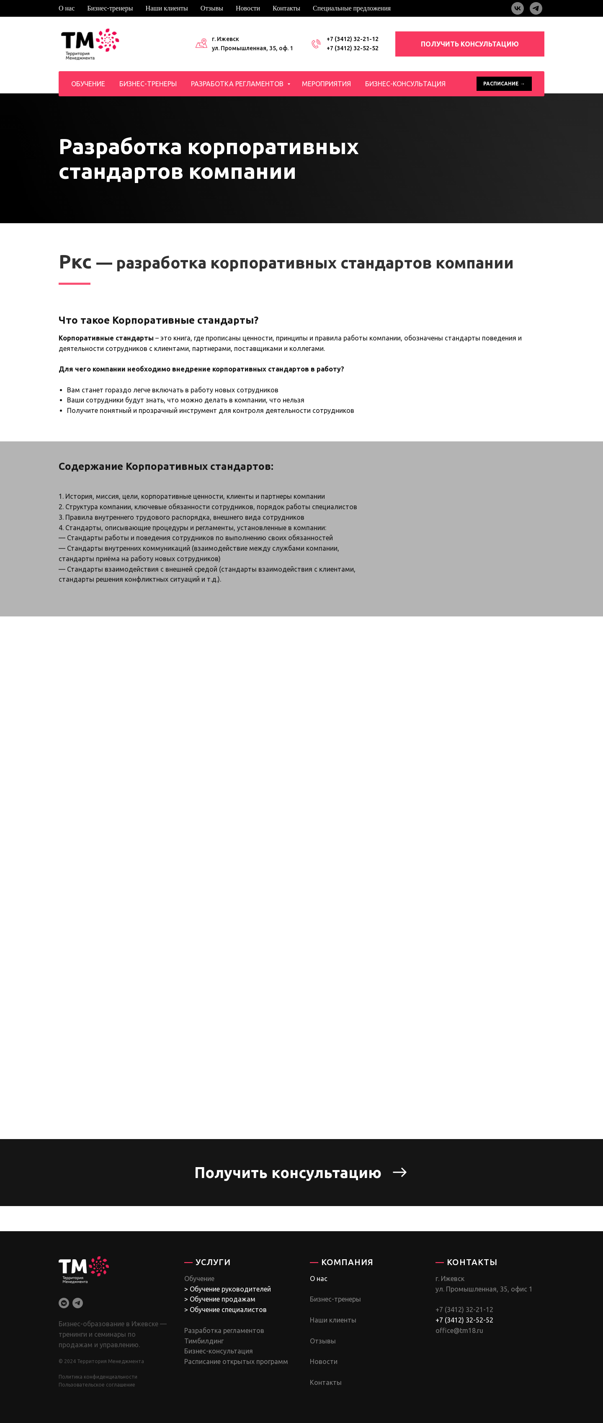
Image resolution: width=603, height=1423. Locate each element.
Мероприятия (326, 84)
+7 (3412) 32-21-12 (353, 39)
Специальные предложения (352, 8)
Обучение (88, 84)
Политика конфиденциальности (98, 1376)
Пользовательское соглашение (97, 1384)
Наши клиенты (167, 8)
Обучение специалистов (228, 1309)
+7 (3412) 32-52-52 (353, 48)
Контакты (286, 8)
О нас (67, 8)
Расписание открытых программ (236, 1361)
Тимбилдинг (204, 1341)
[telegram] (536, 8)
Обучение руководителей (230, 1289)
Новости (248, 8)
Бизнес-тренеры (110, 8)
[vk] (517, 8)
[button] (301, 1172)
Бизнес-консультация (405, 84)
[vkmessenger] (64, 1303)
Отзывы (212, 8)
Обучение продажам (222, 1299)
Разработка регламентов (238, 84)
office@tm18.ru (459, 1330)
